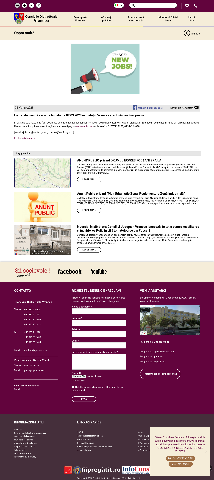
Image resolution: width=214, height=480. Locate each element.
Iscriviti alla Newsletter (181, 107)
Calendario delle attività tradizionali (30, 432)
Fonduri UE (143, 445)
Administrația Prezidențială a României (94, 445)
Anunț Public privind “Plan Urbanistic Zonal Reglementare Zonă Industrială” (131, 192)
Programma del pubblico (152, 360)
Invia (84, 398)
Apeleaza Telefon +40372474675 (196, 6)
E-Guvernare (143, 438)
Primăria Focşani (84, 438)
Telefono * (77, 328)
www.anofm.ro (84, 125)
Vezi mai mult (181, 464)
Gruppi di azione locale (24, 445)
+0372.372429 (31, 364)
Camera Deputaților (147, 435)
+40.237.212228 (32, 331)
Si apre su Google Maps (155, 340)
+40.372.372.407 (32, 318)
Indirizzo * (77, 317)
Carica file (77, 372)
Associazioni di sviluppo (25, 442)
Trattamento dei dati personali (160, 372)
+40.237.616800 (32, 308)
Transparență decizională (136, 19)
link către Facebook (69, 270)
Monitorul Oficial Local (168, 19)
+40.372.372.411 (32, 323)
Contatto (18, 428)
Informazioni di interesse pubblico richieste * (95, 351)
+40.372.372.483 (32, 336)
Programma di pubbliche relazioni (157, 350)
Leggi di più (89, 178)
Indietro (192, 33)
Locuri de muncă (27, 137)
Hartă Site (191, 19)
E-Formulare (143, 442)
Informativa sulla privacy (25, 455)
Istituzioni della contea (24, 435)
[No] (206, 451)
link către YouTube (99, 270)
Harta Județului (84, 449)
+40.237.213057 (32, 313)
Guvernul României (85, 442)
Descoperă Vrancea (80, 19)
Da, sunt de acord (180, 458)
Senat (141, 431)
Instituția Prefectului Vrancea (90, 435)
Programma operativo (151, 355)
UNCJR (80, 431)
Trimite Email (187, 6)
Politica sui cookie (22, 452)
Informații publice (106, 19)
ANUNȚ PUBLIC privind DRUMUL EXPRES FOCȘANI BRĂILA (119, 159)
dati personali (78, 389)
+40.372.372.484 (32, 341)
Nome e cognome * (82, 305)
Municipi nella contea (23, 438)
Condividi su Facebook (150, 107)
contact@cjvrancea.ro (35, 349)
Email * (75, 339)
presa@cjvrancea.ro (34, 369)
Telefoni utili (19, 449)
